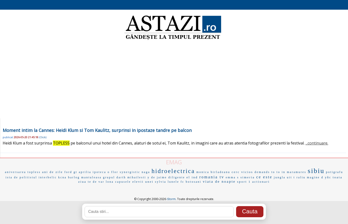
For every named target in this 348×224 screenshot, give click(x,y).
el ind (192, 177)
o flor (113, 172)
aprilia (85, 172)
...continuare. (316, 143)
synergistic (130, 172)
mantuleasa (91, 177)
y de (151, 177)
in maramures (294, 172)
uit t (291, 177)
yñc (328, 177)
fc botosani (191, 181)
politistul (28, 177)
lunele (173, 181)
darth (121, 177)
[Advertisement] (174, 80)
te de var (96, 181)
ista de (12, 177)
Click (43, 137)
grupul (109, 177)
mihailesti (136, 177)
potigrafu (334, 172)
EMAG (174, 162)
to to (275, 172)
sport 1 (244, 181)
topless (34, 172)
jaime (162, 177)
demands (262, 172)
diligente (176, 177)
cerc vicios (242, 172)
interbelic (48, 177)
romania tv (211, 177)
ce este (264, 177)
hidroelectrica (173, 171)
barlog (74, 177)
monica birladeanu (213, 172)
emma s (232, 177)
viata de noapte (219, 181)
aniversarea (15, 172)
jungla (279, 177)
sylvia (160, 181)
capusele (123, 181)
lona (110, 181)
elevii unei (143, 181)
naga (146, 172)
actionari (261, 181)
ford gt (71, 172)
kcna (62, 177)
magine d (315, 177)
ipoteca (99, 172)
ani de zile (52, 172)
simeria (247, 177)
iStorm (171, 199)
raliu (301, 177)
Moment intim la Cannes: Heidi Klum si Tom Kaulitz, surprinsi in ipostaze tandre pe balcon (97, 130)
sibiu (316, 170)
